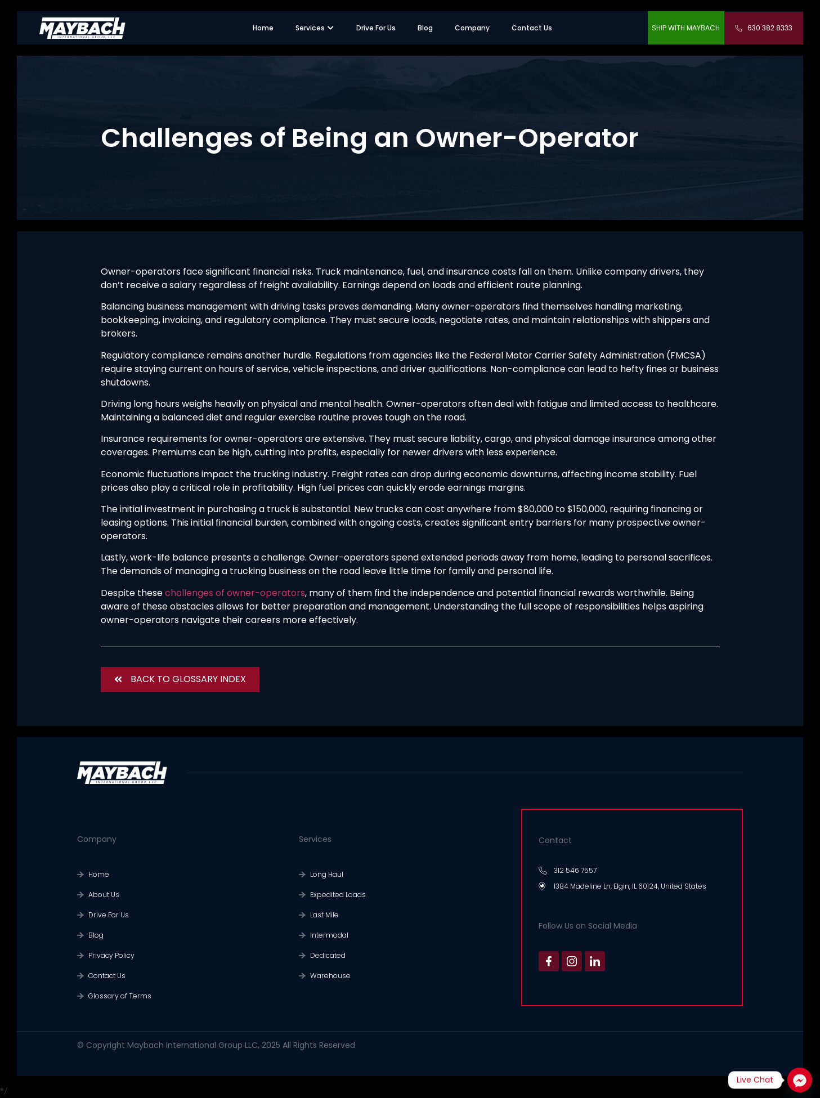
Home (98, 874)
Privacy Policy (111, 955)
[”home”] (263, 28)
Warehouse (330, 975)
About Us (103, 894)
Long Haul (326, 874)
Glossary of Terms (119, 996)
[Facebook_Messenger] (799, 1080)
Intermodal (329, 935)
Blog (96, 935)
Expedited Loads (338, 894)
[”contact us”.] (532, 28)
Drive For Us (108, 915)
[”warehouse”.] (425, 28)
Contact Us (107, 975)
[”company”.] (472, 28)
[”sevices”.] (310, 28)
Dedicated (328, 955)
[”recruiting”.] (376, 28)
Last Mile (324, 915)
